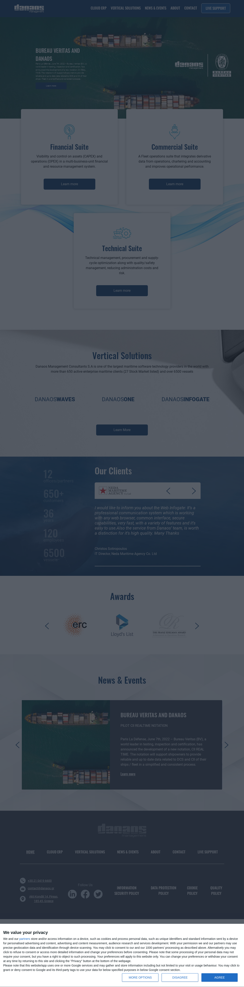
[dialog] (122, 955)
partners (24, 938)
